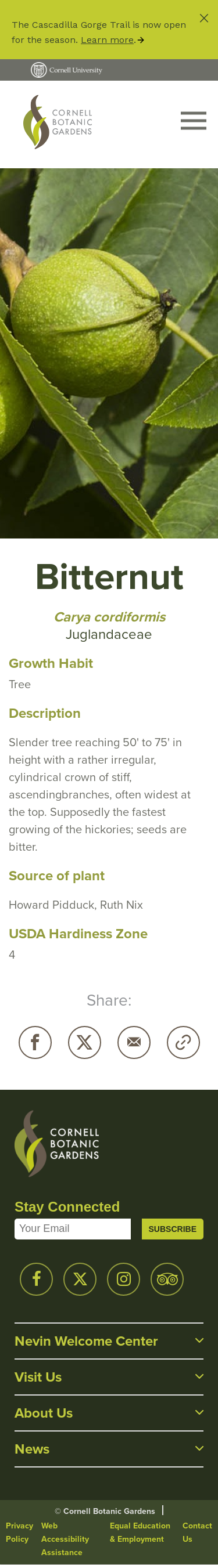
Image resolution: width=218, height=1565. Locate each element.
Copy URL (183, 1042)
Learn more (107, 39)
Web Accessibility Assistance (65, 1539)
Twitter (84, 1042)
